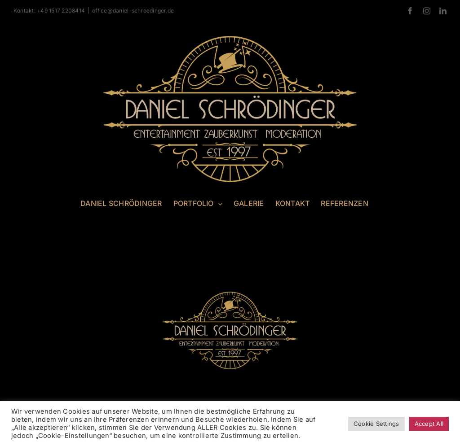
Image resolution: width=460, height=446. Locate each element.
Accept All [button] (429, 423)
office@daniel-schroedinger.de (133, 10)
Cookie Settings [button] (376, 423)
